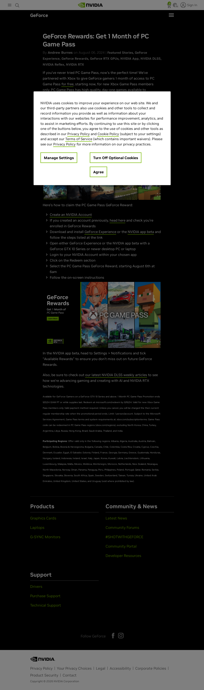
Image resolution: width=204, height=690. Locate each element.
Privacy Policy (78, 133)
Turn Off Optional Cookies (115, 157)
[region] (102, 138)
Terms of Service (78, 139)
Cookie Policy (108, 133)
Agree (98, 172)
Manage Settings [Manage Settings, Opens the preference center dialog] (59, 157)
